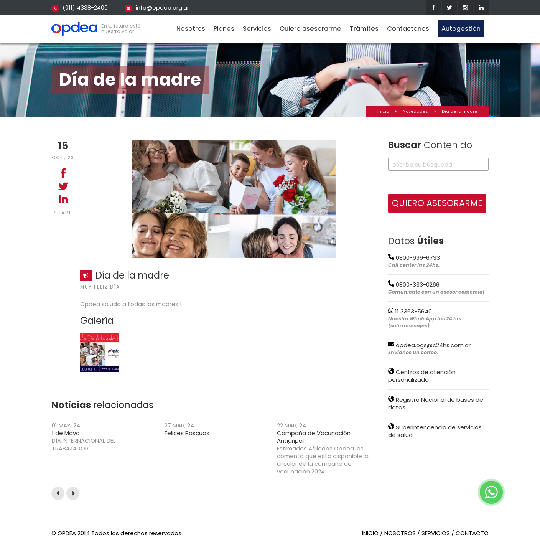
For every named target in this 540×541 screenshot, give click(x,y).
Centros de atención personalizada (422, 376)
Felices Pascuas (187, 433)
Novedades (415, 111)
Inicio (383, 111)
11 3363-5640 (410, 311)
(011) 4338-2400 (85, 7)
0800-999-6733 (414, 258)
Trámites (364, 28)
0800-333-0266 (414, 284)
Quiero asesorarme (310, 28)
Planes (224, 28)
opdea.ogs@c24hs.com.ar (429, 345)
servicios (435, 533)
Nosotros (190, 28)
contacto (472, 533)
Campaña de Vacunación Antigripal (314, 437)
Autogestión (461, 28)
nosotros (400, 533)
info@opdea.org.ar (162, 7)
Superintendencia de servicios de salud (435, 431)
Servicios (257, 28)
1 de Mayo (66, 433)
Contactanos (408, 28)
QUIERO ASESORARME (437, 203)
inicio (370, 533)
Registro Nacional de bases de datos (435, 403)
